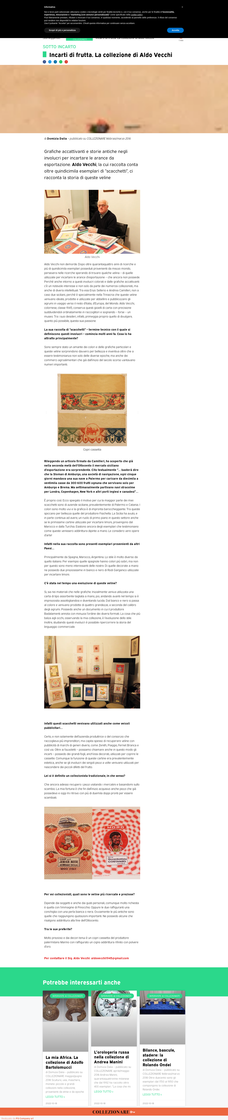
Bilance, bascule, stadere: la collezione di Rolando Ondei (159, 1057)
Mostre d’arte (130, 28)
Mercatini (87, 28)
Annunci (171, 28)
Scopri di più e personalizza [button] (62, 1112)
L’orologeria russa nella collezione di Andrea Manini (111, 1056)
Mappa (157, 28)
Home (56, 28)
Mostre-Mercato (108, 28)
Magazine (71, 28)
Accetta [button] (175, 1112)
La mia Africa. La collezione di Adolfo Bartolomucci (64, 1061)
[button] (44, 61)
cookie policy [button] (136, 1096)
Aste (146, 28)
